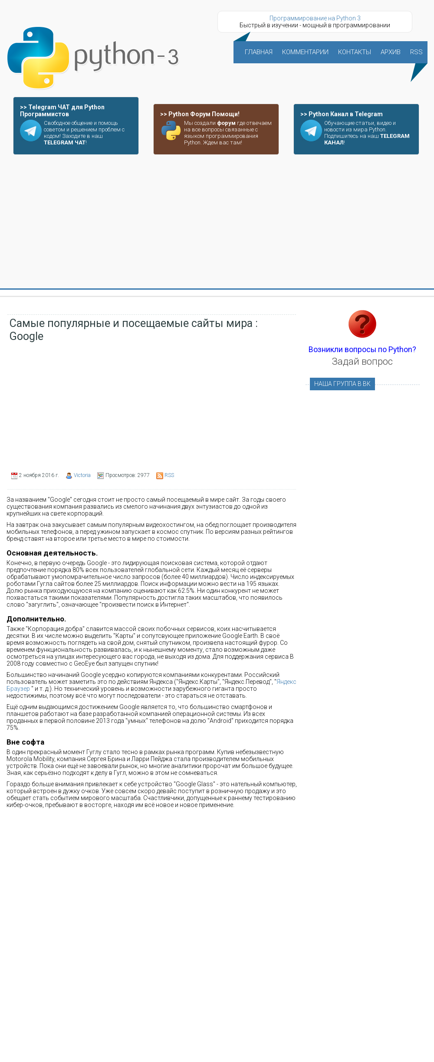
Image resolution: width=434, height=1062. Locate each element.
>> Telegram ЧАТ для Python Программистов (62, 111)
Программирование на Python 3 (315, 18)
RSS (169, 475)
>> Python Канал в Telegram (341, 114)
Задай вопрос (362, 361)
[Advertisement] (217, 222)
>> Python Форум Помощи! (200, 114)
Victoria (82, 475)
